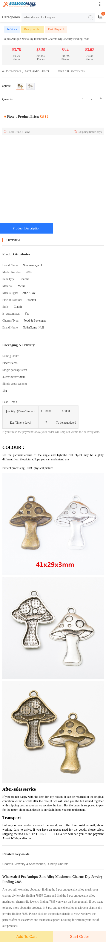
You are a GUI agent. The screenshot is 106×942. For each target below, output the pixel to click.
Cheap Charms (57, 864)
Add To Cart (26, 936)
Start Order (79, 936)
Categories (11, 17)
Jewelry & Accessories (30, 864)
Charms (7, 864)
